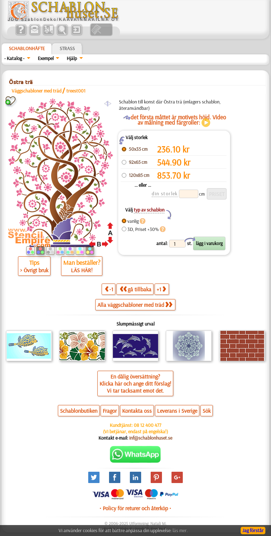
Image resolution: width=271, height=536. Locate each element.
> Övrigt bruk (34, 270)
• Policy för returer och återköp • (135, 508)
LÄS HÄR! (81, 270)
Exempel (46, 58)
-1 (109, 289)
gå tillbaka (135, 289)
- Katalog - (14, 58)
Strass (67, 48)
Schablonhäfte (27, 48)
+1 (161, 289)
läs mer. (180, 530)
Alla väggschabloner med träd (134, 304)
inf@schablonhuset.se (150, 438)
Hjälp (72, 58)
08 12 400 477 (147, 425)
